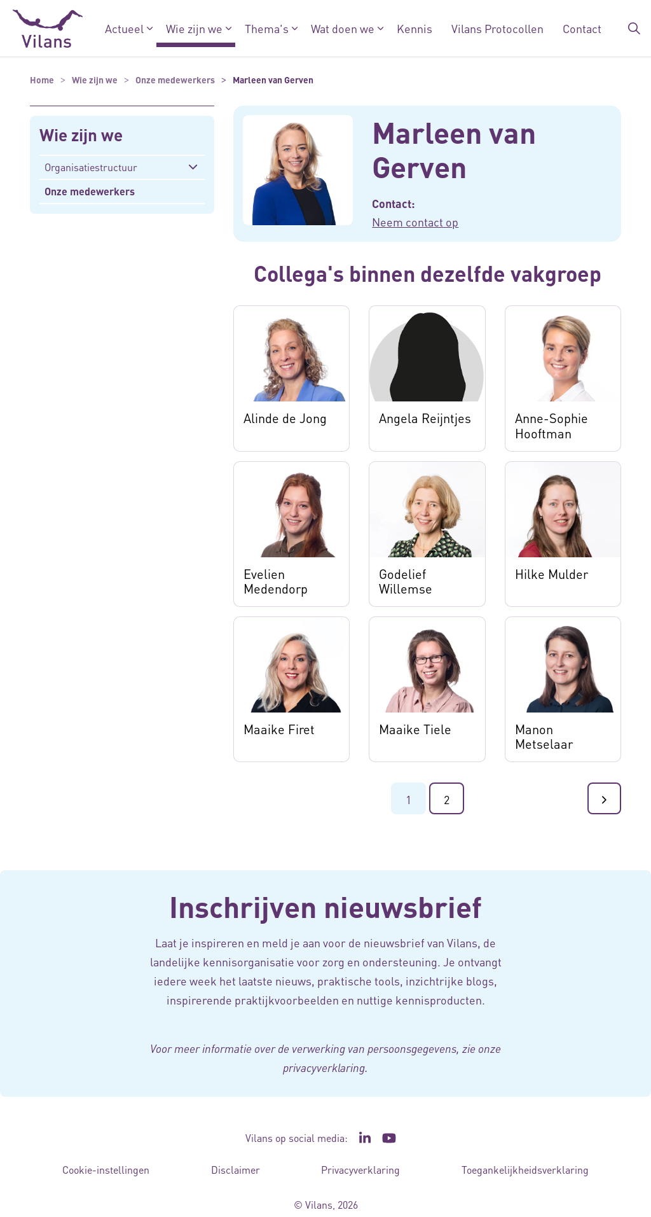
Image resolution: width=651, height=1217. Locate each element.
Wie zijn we (194, 28)
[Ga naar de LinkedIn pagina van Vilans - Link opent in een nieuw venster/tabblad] (365, 1138)
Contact (582, 28)
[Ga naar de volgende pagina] (604, 798)
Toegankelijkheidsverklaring (525, 1170)
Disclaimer (235, 1170)
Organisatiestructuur (91, 167)
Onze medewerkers (90, 191)
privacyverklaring (324, 1067)
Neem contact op (415, 221)
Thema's (267, 28)
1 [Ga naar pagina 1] (408, 799)
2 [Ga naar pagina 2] (446, 799)
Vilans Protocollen (497, 28)
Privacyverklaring (360, 1170)
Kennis (414, 28)
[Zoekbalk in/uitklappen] (634, 29)
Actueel (124, 28)
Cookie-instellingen (105, 1170)
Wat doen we (342, 28)
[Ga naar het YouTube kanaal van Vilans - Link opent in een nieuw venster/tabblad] (389, 1138)
